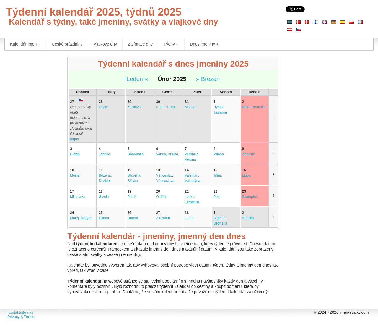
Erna (171, 107)
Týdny (171, 44)
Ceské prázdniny (67, 44)
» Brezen (208, 79)
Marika (190, 107)
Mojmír (75, 175)
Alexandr (163, 218)
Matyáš (86, 218)
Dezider (105, 181)
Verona (190, 159)
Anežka (248, 218)
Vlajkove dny (105, 44)
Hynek (219, 107)
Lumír (189, 218)
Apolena (248, 154)
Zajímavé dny (140, 44)
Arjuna (173, 154)
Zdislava (134, 107)
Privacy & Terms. (21, 317)
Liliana (104, 218)
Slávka (132, 181)
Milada (219, 154)
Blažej (75, 154)
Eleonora (192, 202)
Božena (105, 175)
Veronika (192, 154)
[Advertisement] (31, 145)
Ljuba (246, 175)
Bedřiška (220, 223)
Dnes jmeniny (204, 44)
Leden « (137, 79)
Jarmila (104, 154)
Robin (160, 107)
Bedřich (220, 218)
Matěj (74, 218)
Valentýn (191, 175)
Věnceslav (164, 175)
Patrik (131, 197)
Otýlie (103, 107)
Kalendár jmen (25, 44)
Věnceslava (165, 181)
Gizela (104, 197)
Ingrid (74, 139)
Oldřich (161, 197)
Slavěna (133, 175)
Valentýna (192, 181)
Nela (246, 107)
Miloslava (77, 197)
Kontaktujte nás (20, 312)
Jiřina (218, 175)
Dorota (132, 218)
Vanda (161, 154)
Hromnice (258, 107)
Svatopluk (250, 197)
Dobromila (135, 154)
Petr (217, 197)
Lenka (190, 197)
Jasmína (220, 112)
